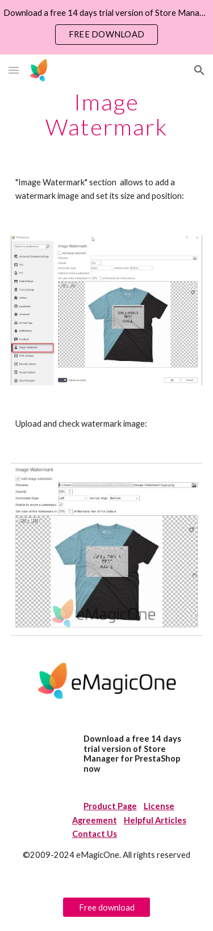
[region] (106, 27)
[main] (107, 114)
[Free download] (106, 907)
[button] (13, 70)
